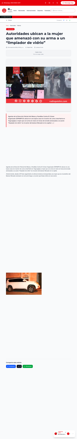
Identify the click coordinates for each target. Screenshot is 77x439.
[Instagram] (49, 2)
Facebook (11, 366)
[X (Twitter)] (57, 2)
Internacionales (31, 10)
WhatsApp (28, 366)
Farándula (47, 10)
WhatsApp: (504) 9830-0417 (11, 3)
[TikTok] (53, 2)
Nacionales (21, 10)
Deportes (40, 10)
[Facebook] (45, 2)
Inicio (15, 10)
